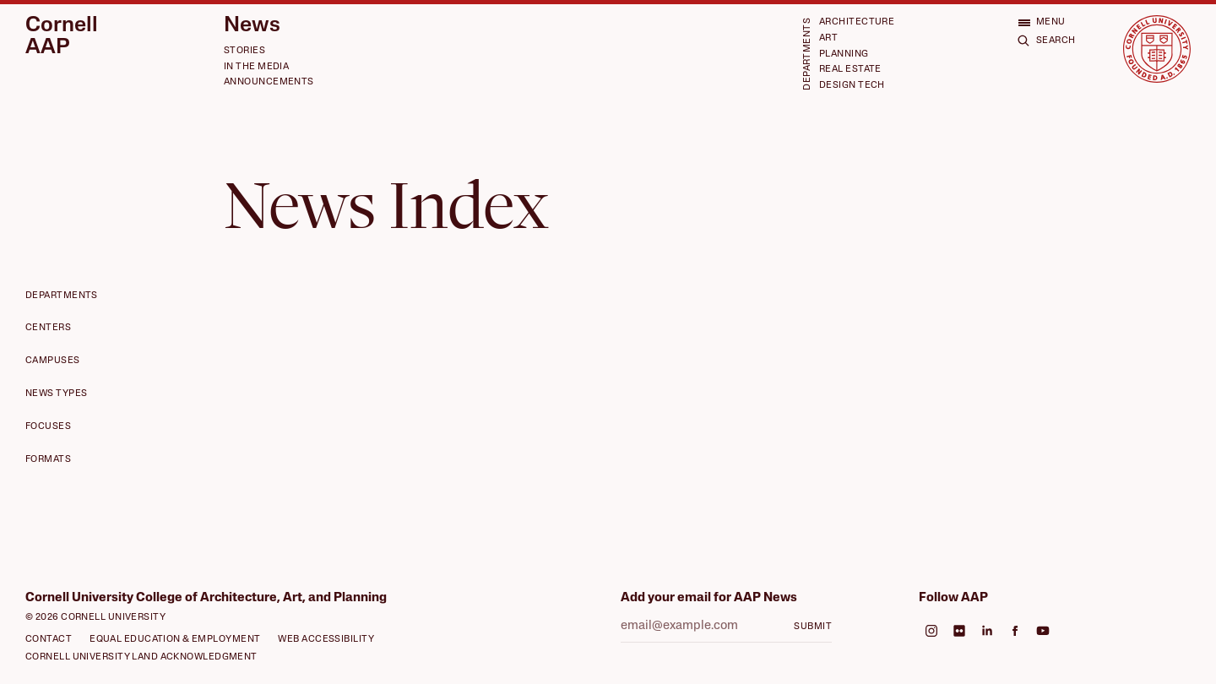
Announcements (269, 82)
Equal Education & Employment (175, 639)
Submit (813, 627)
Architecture (856, 22)
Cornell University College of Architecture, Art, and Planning (206, 598)
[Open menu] (1042, 22)
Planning (844, 54)
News (252, 25)
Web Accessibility (326, 639)
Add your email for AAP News (709, 598)
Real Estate (850, 69)
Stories (244, 51)
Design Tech (852, 85)
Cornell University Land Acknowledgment (141, 657)
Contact (48, 639)
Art (828, 38)
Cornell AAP (61, 36)
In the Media (256, 67)
